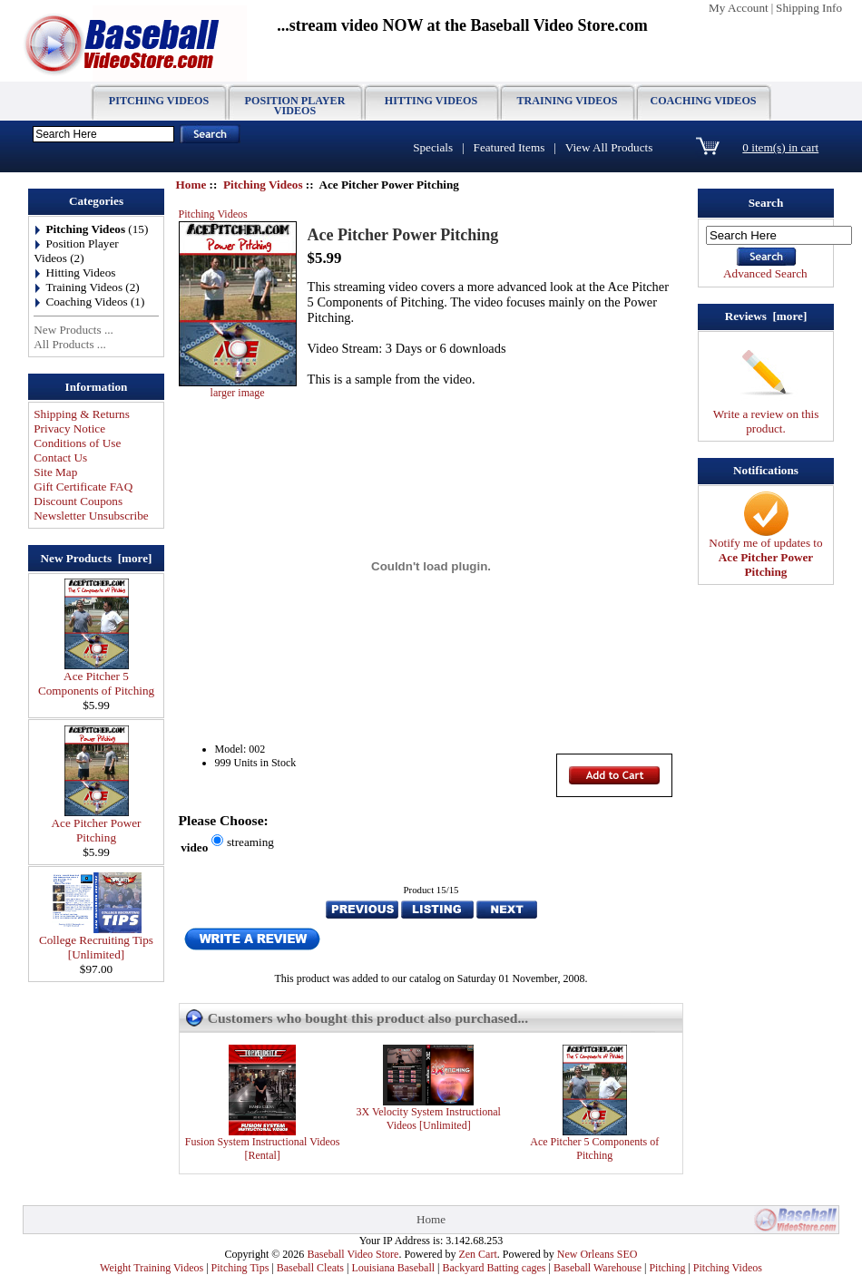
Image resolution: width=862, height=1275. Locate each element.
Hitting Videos (431, 100)
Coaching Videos (703, 100)
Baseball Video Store (352, 1254)
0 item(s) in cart (780, 147)
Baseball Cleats (310, 1267)
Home (191, 184)
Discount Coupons (78, 501)
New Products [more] (96, 558)
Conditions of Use (77, 443)
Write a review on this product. (766, 415)
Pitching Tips (240, 1267)
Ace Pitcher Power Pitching (97, 824)
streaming (250, 842)
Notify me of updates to (765, 552)
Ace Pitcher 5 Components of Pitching (96, 677)
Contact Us (60, 457)
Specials (433, 147)
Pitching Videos (263, 184)
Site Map (55, 472)
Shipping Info (809, 8)
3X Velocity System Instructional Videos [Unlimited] (428, 1118)
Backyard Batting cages (494, 1267)
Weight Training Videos (151, 1267)
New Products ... (73, 329)
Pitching (667, 1267)
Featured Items (509, 147)
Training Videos (567, 100)
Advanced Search (765, 273)
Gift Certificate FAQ (83, 486)
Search (766, 202)
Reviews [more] (766, 316)
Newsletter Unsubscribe (91, 515)
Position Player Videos (295, 105)
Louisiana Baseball (393, 1267)
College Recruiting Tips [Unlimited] (96, 941)
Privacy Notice (69, 428)
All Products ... (70, 344)
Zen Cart (477, 1254)
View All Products (609, 147)
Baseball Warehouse (597, 1267)
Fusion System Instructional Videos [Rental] (262, 1148)
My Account (739, 8)
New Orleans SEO (597, 1254)
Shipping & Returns (82, 414)
